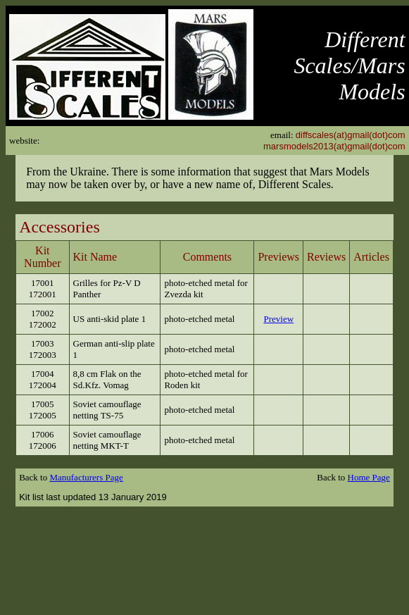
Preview (278, 318)
